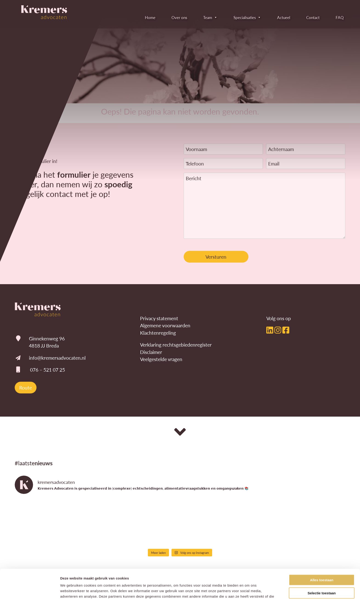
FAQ (333, 17)
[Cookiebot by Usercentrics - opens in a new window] (30, 591)
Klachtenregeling (158, 332)
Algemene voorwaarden (165, 325)
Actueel (277, 17)
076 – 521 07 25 (47, 369)
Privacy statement (159, 318)
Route (25, 387)
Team (204, 17)
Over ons (173, 17)
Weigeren (321, 580)
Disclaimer (151, 352)
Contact (306, 17)
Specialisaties (241, 17)
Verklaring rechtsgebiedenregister (176, 344)
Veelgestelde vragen (161, 359)
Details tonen (248, 591)
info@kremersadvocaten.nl (57, 357)
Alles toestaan (321, 554)
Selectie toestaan (322, 567)
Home (143, 17)
